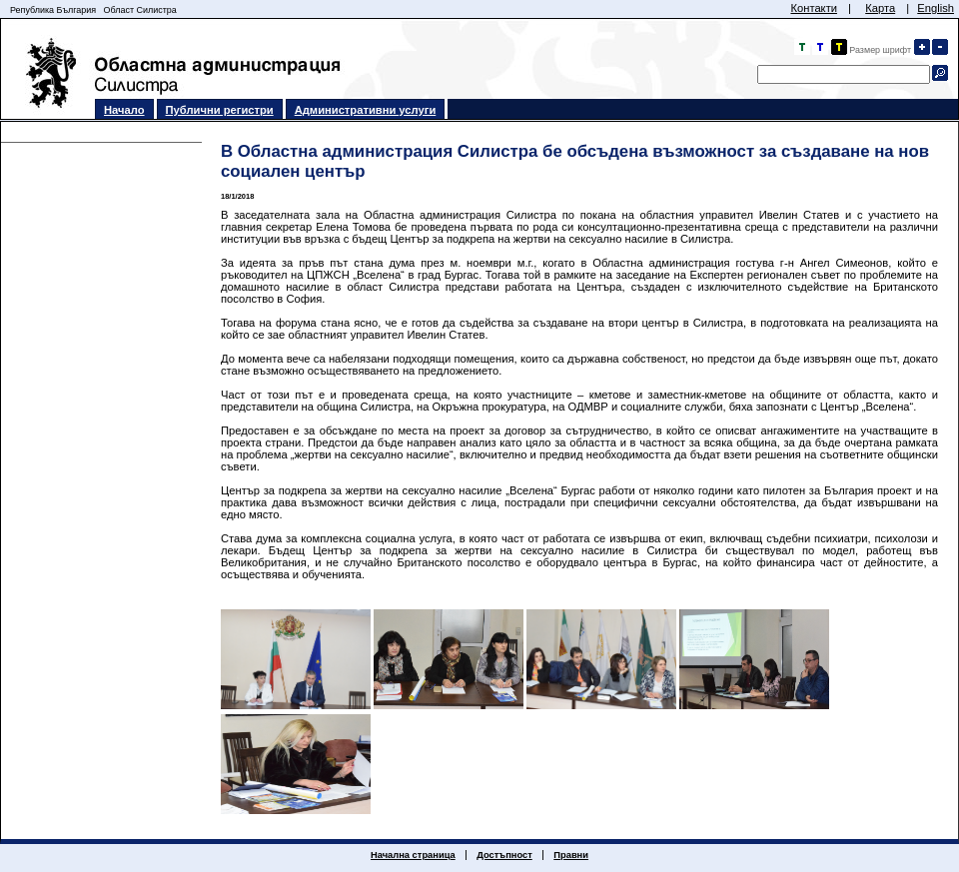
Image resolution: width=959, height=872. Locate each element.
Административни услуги (366, 110)
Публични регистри (220, 110)
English (935, 8)
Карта (880, 8)
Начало (124, 110)
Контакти (813, 8)
